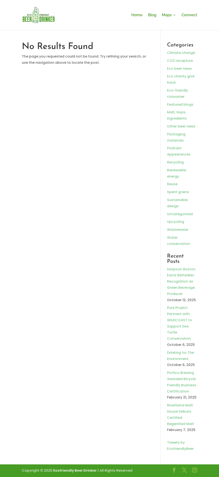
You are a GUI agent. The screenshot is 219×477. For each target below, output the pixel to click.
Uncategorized (180, 214)
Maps (167, 15)
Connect (189, 15)
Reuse (172, 184)
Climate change (181, 52)
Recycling (175, 162)
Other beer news (181, 126)
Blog (152, 15)
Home (136, 15)
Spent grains (178, 192)
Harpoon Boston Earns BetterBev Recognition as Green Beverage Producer (181, 281)
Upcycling (175, 221)
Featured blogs (180, 104)
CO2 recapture (180, 60)
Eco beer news (179, 68)
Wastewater (177, 229)
